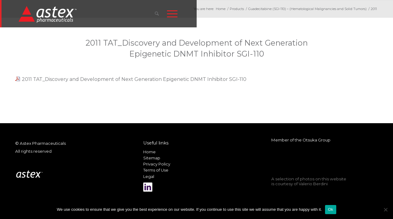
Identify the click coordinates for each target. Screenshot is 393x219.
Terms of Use (155, 170)
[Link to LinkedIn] (147, 187)
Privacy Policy (156, 164)
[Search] (157, 13)
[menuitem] (157, 13)
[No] (385, 210)
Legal (148, 176)
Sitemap (151, 157)
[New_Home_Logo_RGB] (48, 14)
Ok (330, 209)
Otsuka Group (316, 139)
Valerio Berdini (313, 183)
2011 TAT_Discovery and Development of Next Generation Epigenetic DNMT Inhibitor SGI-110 (134, 79)
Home (149, 151)
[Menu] (172, 13)
